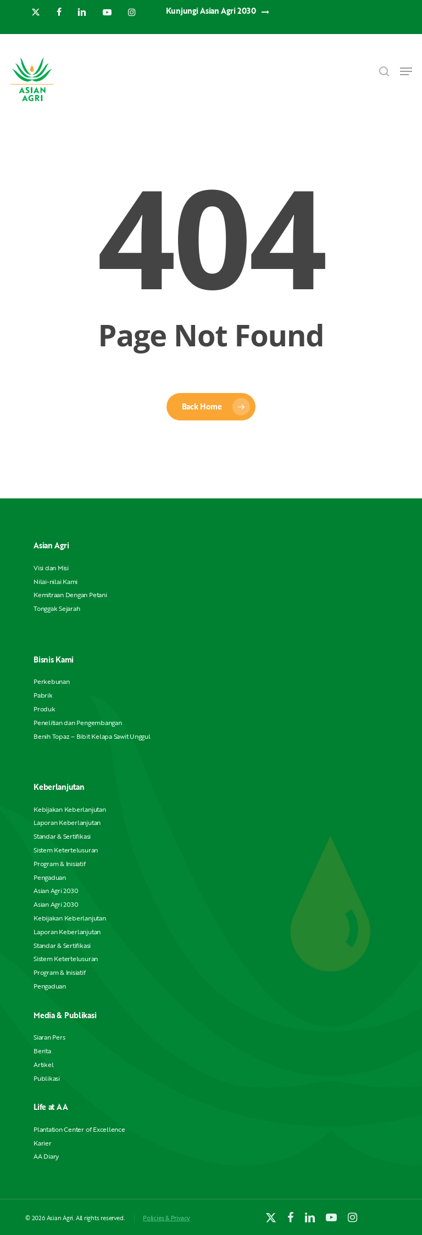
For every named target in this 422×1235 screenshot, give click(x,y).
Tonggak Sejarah (57, 608)
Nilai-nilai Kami (55, 581)
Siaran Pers (49, 1037)
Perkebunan (52, 681)
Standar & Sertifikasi (62, 836)
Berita (42, 1051)
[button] (406, 71)
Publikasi (47, 1078)
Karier (43, 1143)
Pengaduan (50, 877)
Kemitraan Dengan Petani (70, 594)
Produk (44, 709)
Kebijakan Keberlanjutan (70, 809)
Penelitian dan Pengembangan (78, 722)
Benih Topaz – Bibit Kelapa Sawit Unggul (92, 736)
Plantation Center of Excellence (79, 1129)
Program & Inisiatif (59, 863)
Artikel (43, 1064)
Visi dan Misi (51, 567)
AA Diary (46, 1156)
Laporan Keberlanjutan (67, 822)
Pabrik (43, 695)
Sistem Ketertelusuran (66, 850)
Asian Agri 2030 (56, 890)
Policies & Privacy (166, 1217)
